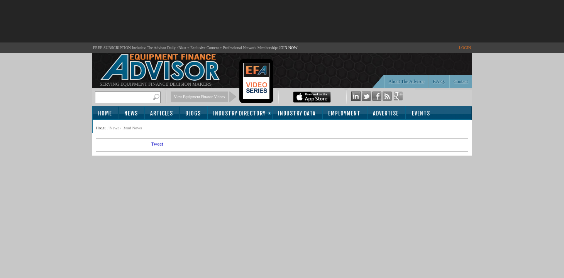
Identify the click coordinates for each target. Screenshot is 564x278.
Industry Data (297, 113)
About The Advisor (406, 81)
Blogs (193, 113)
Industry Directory (239, 113)
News (131, 113)
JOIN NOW (288, 48)
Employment (344, 113)
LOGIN (465, 48)
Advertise (386, 113)
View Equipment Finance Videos (199, 97)
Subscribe (113, 127)
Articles (161, 113)
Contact (461, 81)
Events (421, 113)
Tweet (157, 144)
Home (105, 113)
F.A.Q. (439, 81)
